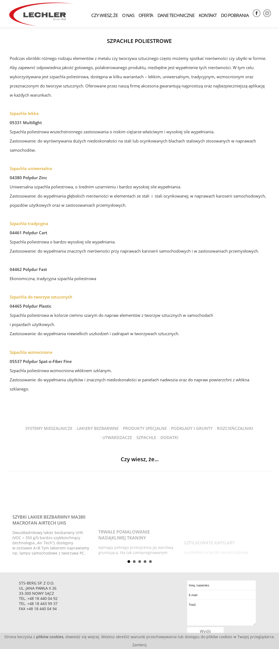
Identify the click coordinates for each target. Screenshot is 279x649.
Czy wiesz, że (104, 15)
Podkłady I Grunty (192, 428)
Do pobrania (235, 15)
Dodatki (169, 437)
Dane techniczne (175, 15)
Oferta (146, 15)
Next (263, 515)
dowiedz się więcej (82, 636)
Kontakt (208, 15)
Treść (221, 613)
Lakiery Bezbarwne (98, 428)
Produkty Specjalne (145, 428)
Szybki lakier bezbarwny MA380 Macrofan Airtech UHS (48, 540)
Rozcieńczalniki (235, 428)
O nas (128, 15)
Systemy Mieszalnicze (48, 428)
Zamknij (139, 644)
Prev (15, 515)
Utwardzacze (117, 437)
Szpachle (146, 437)
